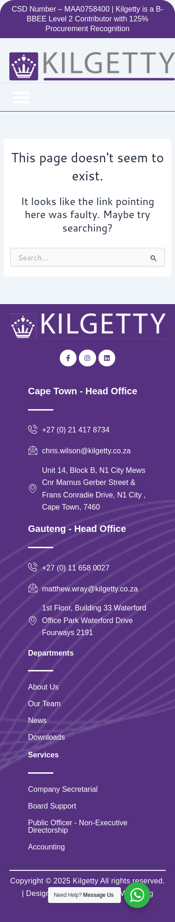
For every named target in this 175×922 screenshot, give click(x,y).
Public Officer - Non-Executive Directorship (77, 826)
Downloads (46, 737)
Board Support (52, 806)
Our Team (44, 704)
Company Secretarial (63, 789)
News (37, 720)
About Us (43, 687)
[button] (21, 97)
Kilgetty (85, 881)
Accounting (46, 847)
